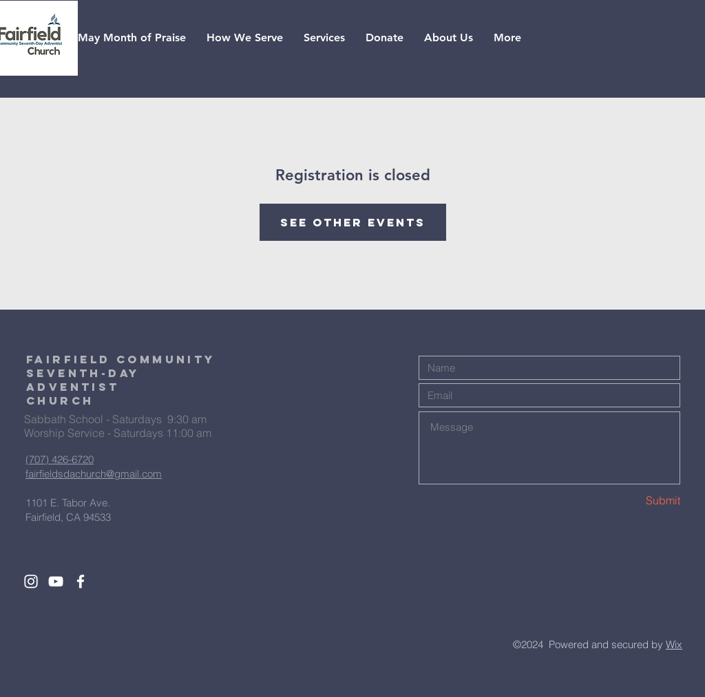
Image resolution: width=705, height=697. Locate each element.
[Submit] (631, 501)
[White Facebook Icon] (81, 581)
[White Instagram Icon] (31, 581)
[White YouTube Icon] (56, 581)
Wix (674, 644)
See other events (352, 222)
